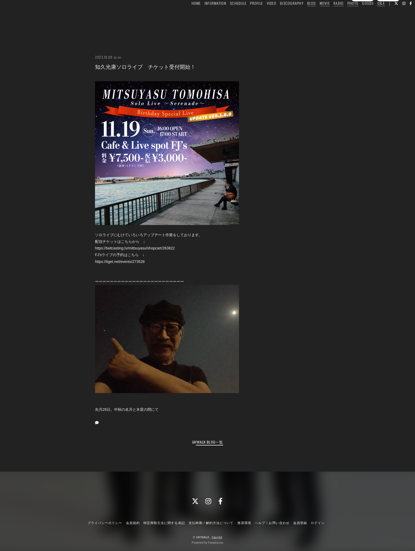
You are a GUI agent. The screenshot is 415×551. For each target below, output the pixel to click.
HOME (183, 15)
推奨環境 (244, 523)
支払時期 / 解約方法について (211, 523)
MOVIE (312, 15)
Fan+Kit (217, 537)
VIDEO (259, 15)
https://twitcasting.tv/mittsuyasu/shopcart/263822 (135, 248)
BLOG (299, 15)
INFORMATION (203, 15)
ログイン (388, 24)
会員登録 (362, 24)
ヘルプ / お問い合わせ (272, 523)
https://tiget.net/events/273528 (120, 261)
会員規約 (133, 523)
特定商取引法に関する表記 (164, 523)
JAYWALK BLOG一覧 (207, 442)
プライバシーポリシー (105, 523)
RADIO (326, 15)
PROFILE (244, 15)
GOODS (355, 15)
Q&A (368, 15)
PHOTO (340, 15)
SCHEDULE (226, 15)
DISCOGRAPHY (279, 15)
